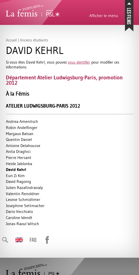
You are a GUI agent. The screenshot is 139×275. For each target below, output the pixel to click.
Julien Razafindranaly (24, 187)
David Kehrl (16, 169)
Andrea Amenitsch (22, 121)
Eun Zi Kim (15, 175)
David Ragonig (18, 181)
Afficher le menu (103, 15)
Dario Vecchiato (19, 211)
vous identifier (79, 62)
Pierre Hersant (18, 157)
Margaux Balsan (19, 133)
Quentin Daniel (19, 139)
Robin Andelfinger (21, 127)
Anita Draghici (18, 151)
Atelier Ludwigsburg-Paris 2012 (43, 106)
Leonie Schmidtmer (23, 199)
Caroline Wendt (19, 217)
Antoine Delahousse (23, 145)
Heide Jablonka (19, 163)
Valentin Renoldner (23, 193)
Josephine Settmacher (25, 205)
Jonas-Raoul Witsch (22, 223)
